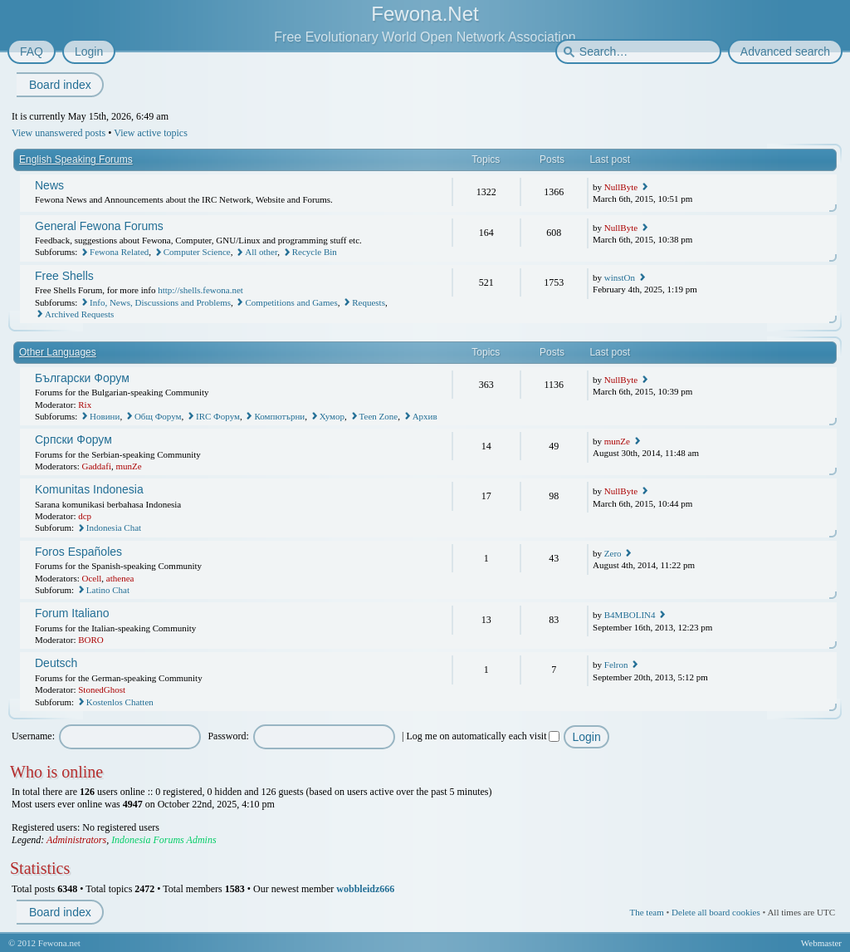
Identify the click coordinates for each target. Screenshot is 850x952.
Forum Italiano (72, 613)
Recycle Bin (314, 252)
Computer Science (197, 252)
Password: (228, 736)
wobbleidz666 (365, 889)
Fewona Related (119, 252)
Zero (613, 553)
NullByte (621, 187)
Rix (84, 405)
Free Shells (64, 275)
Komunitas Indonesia (89, 489)
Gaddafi (96, 466)
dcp (84, 516)
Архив (425, 416)
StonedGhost (101, 689)
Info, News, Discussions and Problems (160, 302)
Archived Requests (79, 314)
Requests (368, 302)
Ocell (92, 578)
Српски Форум (73, 439)
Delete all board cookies (716, 912)
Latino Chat (107, 590)
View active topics (151, 133)
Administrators (76, 840)
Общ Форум (158, 416)
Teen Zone (378, 416)
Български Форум (82, 378)
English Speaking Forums (76, 159)
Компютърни (279, 416)
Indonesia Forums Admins (163, 840)
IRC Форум (218, 416)
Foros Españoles (78, 551)
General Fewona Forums (99, 226)
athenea (120, 578)
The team (646, 912)
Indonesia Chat (113, 527)
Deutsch (56, 663)
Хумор (332, 416)
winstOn (619, 277)
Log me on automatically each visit (483, 736)
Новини (105, 416)
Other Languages (57, 352)
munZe (128, 466)
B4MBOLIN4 (630, 615)
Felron (616, 665)
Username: (33, 736)
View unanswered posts (58, 133)
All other (261, 252)
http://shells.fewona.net (200, 290)
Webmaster (821, 943)
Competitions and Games (291, 302)
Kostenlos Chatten (120, 702)
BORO (91, 640)
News (49, 185)
